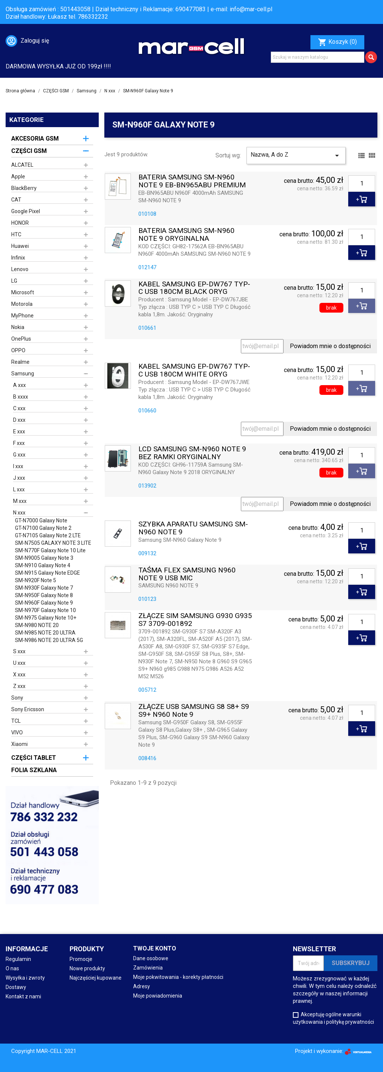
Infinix (18, 258)
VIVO (17, 732)
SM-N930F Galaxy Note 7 (44, 588)
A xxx (19, 385)
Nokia (17, 327)
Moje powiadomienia (157, 996)
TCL (16, 721)
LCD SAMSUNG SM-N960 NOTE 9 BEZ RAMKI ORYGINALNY (192, 453)
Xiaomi (19, 744)
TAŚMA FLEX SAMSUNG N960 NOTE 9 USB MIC (187, 574)
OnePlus (21, 339)
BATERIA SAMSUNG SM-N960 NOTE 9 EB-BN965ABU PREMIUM (192, 181)
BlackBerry (24, 188)
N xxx (19, 513)
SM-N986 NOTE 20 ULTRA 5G (49, 640)
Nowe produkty (87, 968)
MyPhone (22, 316)
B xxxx (20, 397)
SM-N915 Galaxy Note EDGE (47, 573)
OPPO (18, 350)
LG (14, 281)
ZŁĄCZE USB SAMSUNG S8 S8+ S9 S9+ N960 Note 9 (193, 711)
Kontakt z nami (23, 996)
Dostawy (16, 987)
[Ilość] (361, 183)
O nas (12, 968)
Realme (20, 362)
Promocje (81, 959)
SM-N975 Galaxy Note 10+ (45, 618)
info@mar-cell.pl (251, 9)
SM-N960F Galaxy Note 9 (44, 603)
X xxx (19, 675)
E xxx (19, 431)
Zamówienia (148, 968)
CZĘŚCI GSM (29, 150)
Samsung (22, 374)
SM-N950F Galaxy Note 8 (44, 595)
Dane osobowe (150, 958)
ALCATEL (22, 165)
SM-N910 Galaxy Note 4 (42, 565)
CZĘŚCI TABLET (33, 757)
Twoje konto (154, 948)
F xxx (19, 443)
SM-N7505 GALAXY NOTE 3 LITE (53, 543)
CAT (16, 200)
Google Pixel (25, 211)
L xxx (19, 489)
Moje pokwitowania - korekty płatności (178, 977)
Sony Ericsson (27, 709)
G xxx (19, 455)
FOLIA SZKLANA (34, 770)
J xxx (19, 478)
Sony (17, 698)
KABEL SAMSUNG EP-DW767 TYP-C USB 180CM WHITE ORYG (194, 370)
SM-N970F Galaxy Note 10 (45, 610)
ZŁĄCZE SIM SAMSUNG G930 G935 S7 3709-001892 (195, 620)
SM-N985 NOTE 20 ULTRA (45, 633)
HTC (16, 234)
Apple (18, 176)
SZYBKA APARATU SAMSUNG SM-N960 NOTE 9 (193, 528)
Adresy (141, 986)
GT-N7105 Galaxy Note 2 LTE (48, 535)
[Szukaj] (317, 57)
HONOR (20, 223)
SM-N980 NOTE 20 (37, 625)
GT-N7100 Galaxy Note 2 (43, 528)
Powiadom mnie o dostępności (330, 346)
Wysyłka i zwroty (25, 978)
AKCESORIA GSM (35, 138)
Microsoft (22, 292)
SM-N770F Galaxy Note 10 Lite (50, 550)
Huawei (20, 246)
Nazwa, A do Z (296, 155)
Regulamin (18, 959)
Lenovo (19, 269)
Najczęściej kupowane (96, 978)
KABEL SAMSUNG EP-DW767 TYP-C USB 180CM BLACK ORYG (194, 288)
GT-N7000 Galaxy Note (41, 520)
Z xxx (19, 686)
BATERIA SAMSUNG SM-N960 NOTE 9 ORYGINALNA (186, 235)
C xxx (19, 408)
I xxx (18, 466)
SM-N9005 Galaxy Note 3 (44, 558)
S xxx (19, 651)
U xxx (19, 663)
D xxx (19, 420)
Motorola (22, 304)
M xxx (20, 501)
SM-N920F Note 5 (35, 580)
